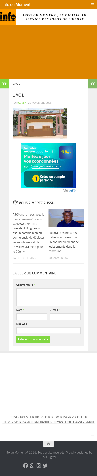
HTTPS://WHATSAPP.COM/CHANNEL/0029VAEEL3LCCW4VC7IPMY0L (49, 422)
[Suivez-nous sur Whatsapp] (32, 465)
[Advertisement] (48, 52)
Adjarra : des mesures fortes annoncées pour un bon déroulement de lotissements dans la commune (63, 242)
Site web (21, 323)
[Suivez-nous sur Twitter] (45, 465)
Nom (20, 310)
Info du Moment (16, 4)
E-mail (55, 310)
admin (22, 102)
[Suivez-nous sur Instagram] (38, 465)
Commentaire (25, 284)
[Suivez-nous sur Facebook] (25, 465)
